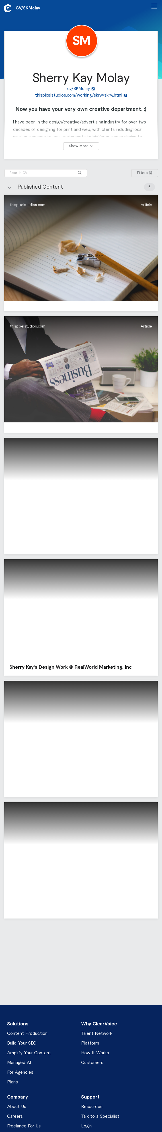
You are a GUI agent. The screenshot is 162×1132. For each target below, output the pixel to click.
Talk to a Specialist (100, 1116)
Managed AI (19, 1063)
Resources (91, 1107)
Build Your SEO (21, 1043)
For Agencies (20, 1072)
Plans (12, 1082)
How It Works (95, 1053)
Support (90, 1097)
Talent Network (96, 1033)
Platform (90, 1043)
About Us (16, 1107)
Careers (15, 1116)
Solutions (17, 1024)
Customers (92, 1063)
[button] (81, 253)
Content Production (27, 1033)
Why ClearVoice (99, 1024)
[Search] (79, 173)
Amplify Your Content (29, 1053)
